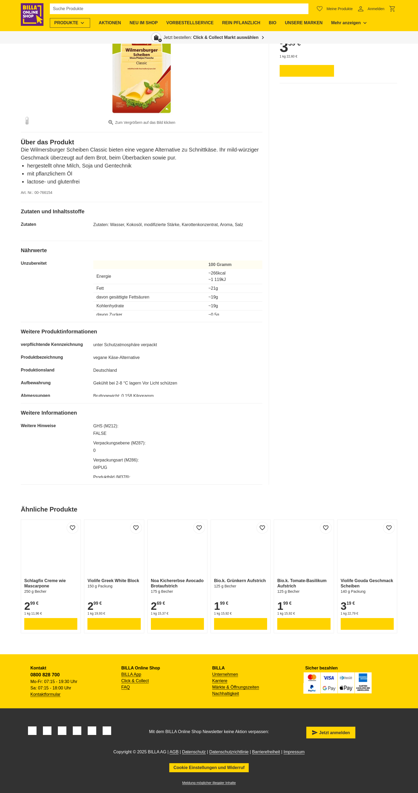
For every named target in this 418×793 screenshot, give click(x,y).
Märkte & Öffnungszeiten (235, 687)
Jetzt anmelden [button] (331, 732)
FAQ (125, 687)
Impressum (294, 752)
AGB (174, 752)
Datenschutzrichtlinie (229, 752)
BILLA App (131, 674)
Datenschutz (194, 752)
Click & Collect (135, 680)
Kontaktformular (45, 694)
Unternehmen (225, 674)
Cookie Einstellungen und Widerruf (209, 767)
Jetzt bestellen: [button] (211, 37)
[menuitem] (72, 23)
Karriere (219, 680)
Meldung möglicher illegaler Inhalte (209, 783)
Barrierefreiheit (266, 752)
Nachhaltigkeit (225, 693)
